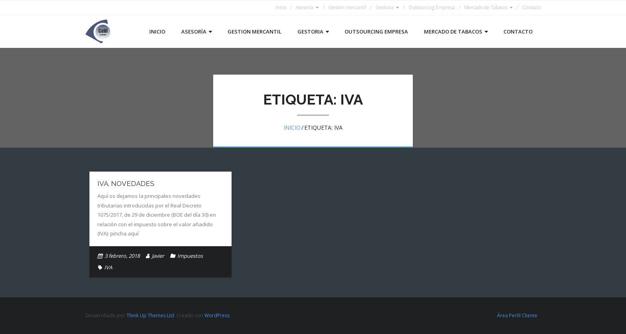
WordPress (217, 315)
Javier (158, 255)
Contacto (531, 7)
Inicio (280, 7)
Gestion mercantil (347, 7)
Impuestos (190, 255)
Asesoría (304, 7)
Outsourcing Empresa (431, 7)
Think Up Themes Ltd (150, 315)
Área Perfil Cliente (517, 315)
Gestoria (385, 7)
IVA (108, 267)
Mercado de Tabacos (485, 7)
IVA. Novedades (126, 184)
